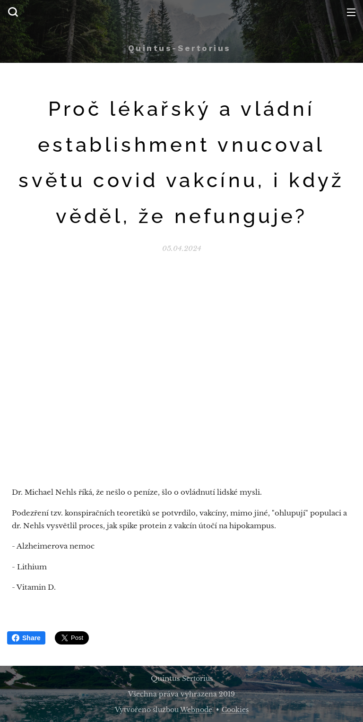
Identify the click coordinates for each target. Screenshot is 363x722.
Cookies (235, 709)
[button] (12, 12)
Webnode (196, 709)
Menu (351, 12)
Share (26, 638)
